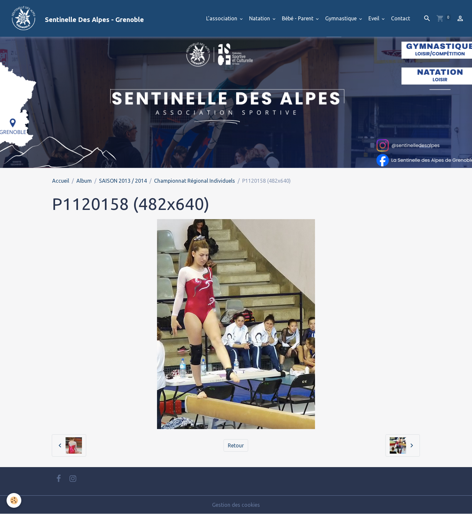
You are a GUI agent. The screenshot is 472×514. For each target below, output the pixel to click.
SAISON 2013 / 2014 (123, 181)
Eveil (374, 18)
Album (84, 181)
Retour (236, 445)
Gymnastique (341, 18)
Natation (260, 18)
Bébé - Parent (298, 18)
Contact (400, 18)
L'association (222, 18)
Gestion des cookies (236, 505)
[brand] (74, 18)
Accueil (60, 181)
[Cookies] (14, 500)
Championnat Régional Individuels (194, 181)
